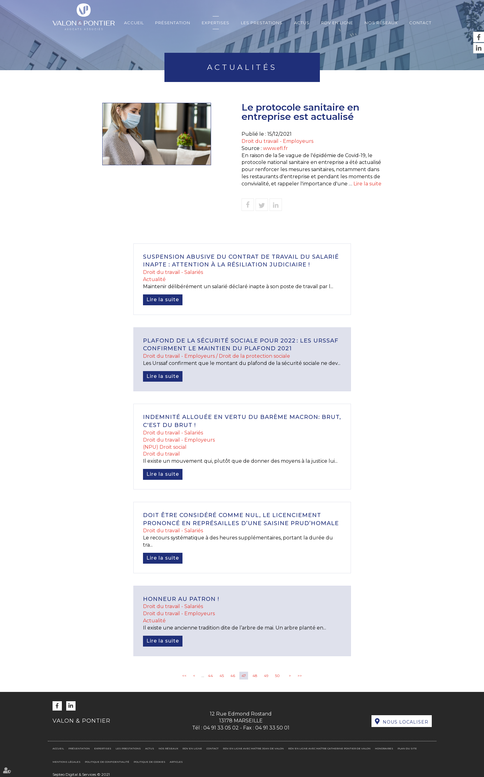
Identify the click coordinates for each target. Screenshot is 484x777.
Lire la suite (367, 184)
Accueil (134, 22)
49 (266, 675)
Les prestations (262, 22)
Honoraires (384, 748)
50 (277, 675)
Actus (302, 22)
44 (210, 675)
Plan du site (407, 748)
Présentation (172, 22)
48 (254, 675)
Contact (420, 22)
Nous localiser (405, 722)
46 (232, 675)
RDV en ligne (337, 22)
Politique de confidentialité (107, 761)
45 (221, 675)
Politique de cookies (149, 761)
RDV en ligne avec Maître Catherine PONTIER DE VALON (329, 748)
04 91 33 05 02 (221, 728)
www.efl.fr (275, 148)
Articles (176, 761)
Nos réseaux (381, 22)
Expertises (215, 22)
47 (244, 675)
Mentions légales (67, 761)
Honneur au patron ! (181, 599)
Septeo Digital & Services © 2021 (81, 774)
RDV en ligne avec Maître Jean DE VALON (253, 748)
